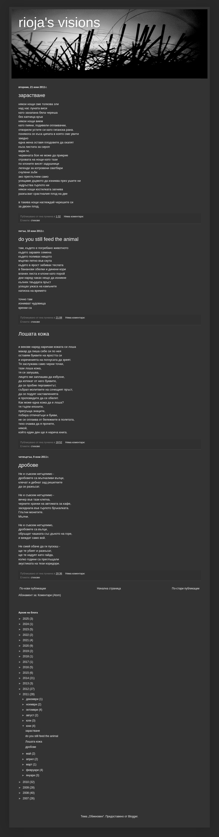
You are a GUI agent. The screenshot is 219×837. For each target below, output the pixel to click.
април (30, 759)
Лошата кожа (33, 334)
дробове (28, 465)
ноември (32, 704)
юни (29, 726)
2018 (26, 656)
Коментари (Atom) (49, 595)
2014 (26, 678)
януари (31, 775)
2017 (26, 662)
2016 (26, 667)
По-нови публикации (33, 588)
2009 (26, 787)
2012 (26, 689)
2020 (26, 645)
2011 (26, 694)
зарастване (31, 95)
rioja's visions (59, 22)
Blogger (133, 816)
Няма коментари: (74, 216)
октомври (32, 709)
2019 (26, 651)
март (29, 764)
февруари (33, 770)
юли (29, 720)
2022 (26, 635)
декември (32, 699)
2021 (26, 640)
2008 (26, 793)
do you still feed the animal (48, 239)
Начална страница (109, 588)
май (29, 753)
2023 (26, 629)
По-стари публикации (185, 588)
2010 (26, 782)
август (30, 715)
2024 (26, 624)
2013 (26, 683)
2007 (26, 798)
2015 (26, 672)
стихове (35, 220)
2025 (26, 618)
